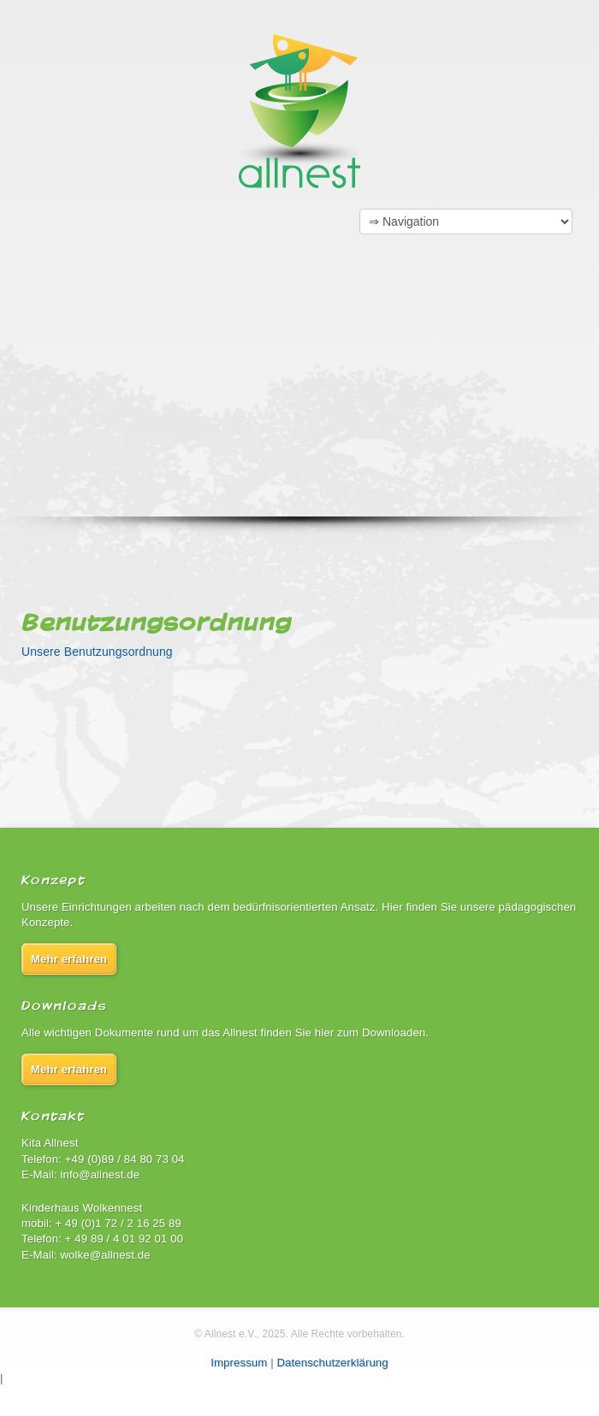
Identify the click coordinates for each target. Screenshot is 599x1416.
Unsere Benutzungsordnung (97, 651)
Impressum (239, 1362)
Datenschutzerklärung (332, 1362)
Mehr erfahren (69, 959)
